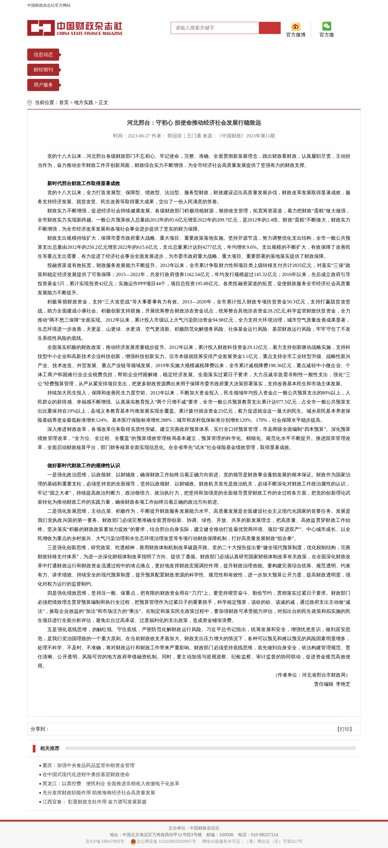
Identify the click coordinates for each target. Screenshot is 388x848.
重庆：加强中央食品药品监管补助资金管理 (88, 765)
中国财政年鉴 (187, 69)
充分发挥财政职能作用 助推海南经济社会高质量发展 (98, 792)
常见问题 (177, 84)
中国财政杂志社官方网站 (49, 5)
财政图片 (241, 54)
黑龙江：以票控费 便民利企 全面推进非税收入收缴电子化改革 (110, 783)
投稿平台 (81, 84)
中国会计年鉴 (228, 69)
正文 (103, 102)
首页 (64, 102)
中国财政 (81, 69)
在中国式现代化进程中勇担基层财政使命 (86, 774)
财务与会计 (115, 69)
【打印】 (344, 729)
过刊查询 (145, 84)
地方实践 (83, 102)
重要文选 (145, 54)
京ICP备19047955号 (104, 841)
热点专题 (177, 54)
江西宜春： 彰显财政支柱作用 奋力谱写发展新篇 (94, 801)
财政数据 (209, 54)
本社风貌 (81, 54)
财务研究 (150, 69)
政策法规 (113, 54)
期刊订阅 (113, 84)
